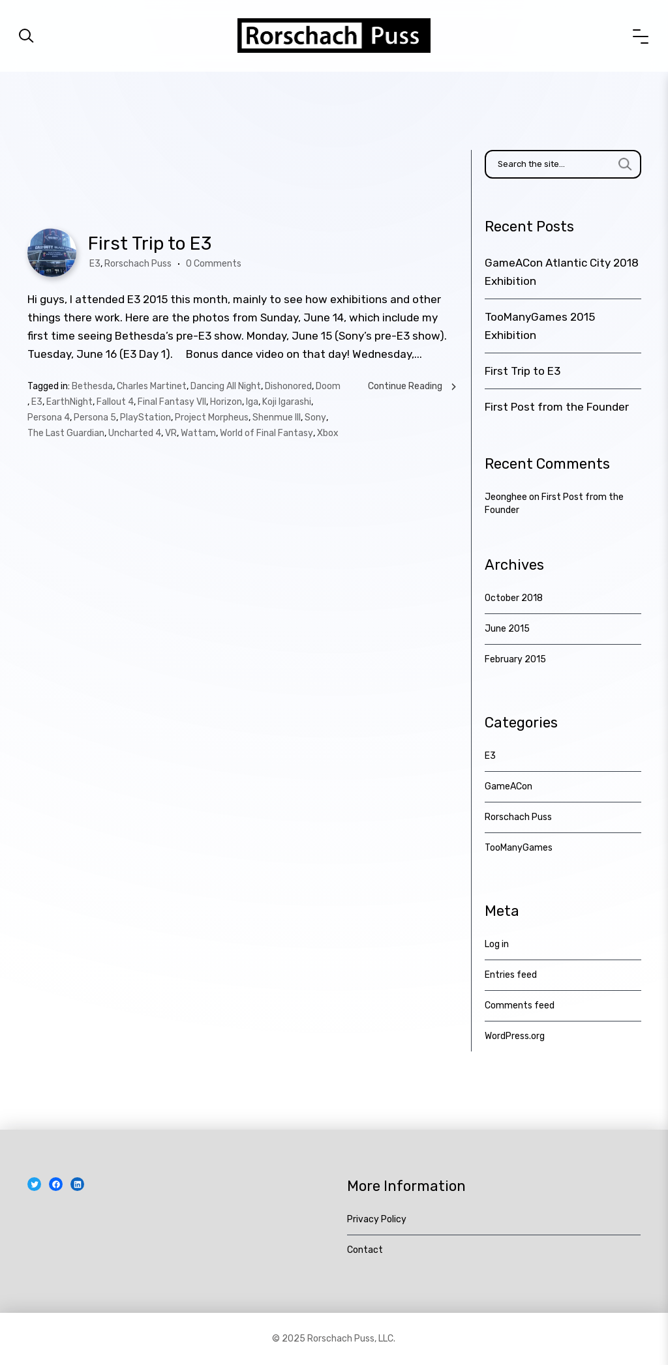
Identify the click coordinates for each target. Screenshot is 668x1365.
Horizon (226, 401)
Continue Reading (413, 386)
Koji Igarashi (286, 401)
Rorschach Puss (138, 263)
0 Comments (213, 263)
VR (171, 433)
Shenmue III (276, 417)
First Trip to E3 (149, 243)
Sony (315, 417)
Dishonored (288, 386)
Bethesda (92, 386)
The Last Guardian (65, 433)
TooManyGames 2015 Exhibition (540, 326)
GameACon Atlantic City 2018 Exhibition (562, 271)
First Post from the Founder (557, 406)
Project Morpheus (212, 417)
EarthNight (69, 401)
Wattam (198, 433)
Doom (328, 386)
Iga (252, 401)
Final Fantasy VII (172, 401)
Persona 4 (48, 417)
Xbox (328, 433)
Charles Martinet (152, 386)
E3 (94, 263)
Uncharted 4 (134, 433)
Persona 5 (95, 417)
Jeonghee (506, 497)
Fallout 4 (115, 401)
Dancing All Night (225, 386)
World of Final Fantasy (266, 433)
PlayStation (145, 417)
